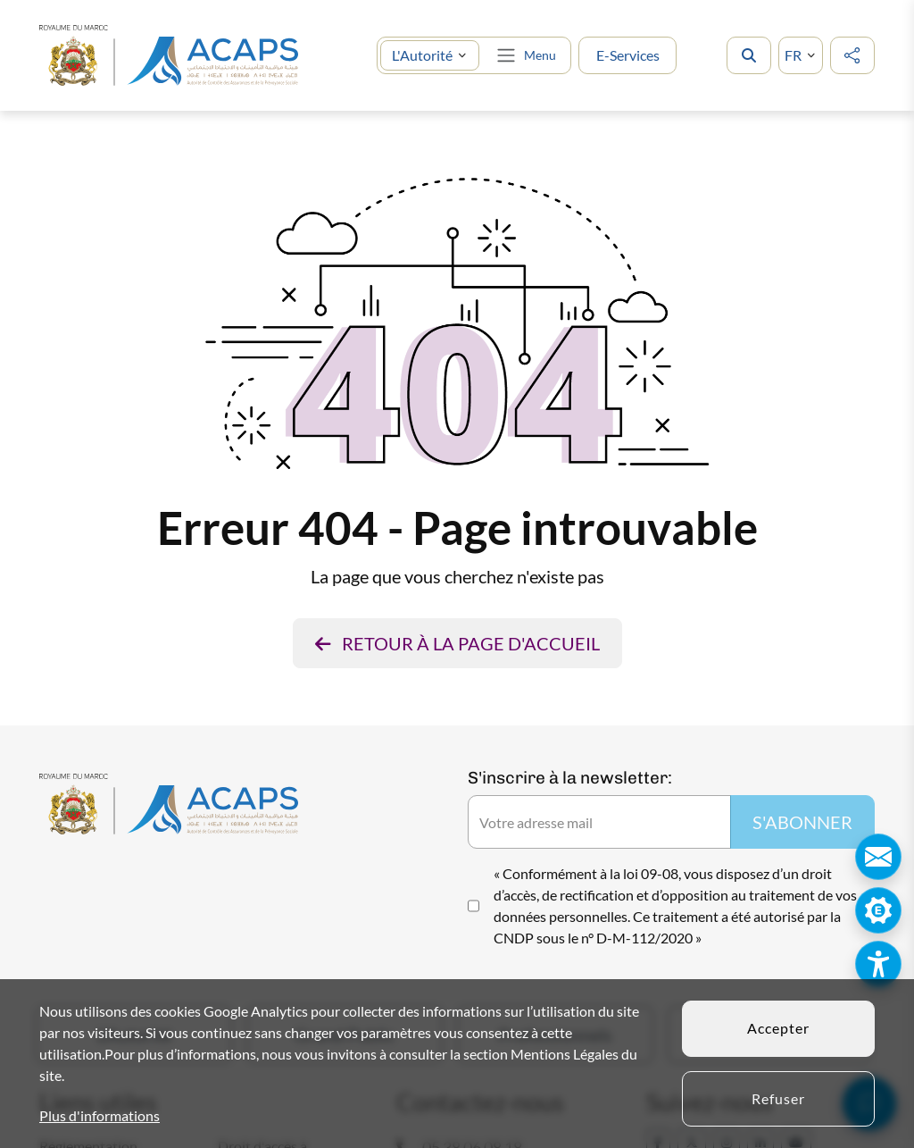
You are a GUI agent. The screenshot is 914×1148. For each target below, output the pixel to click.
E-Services (628, 54)
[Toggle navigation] (526, 55)
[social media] (852, 56)
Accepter (778, 1027)
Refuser (778, 1098)
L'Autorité (422, 54)
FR (793, 54)
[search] (749, 56)
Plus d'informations (99, 1115)
